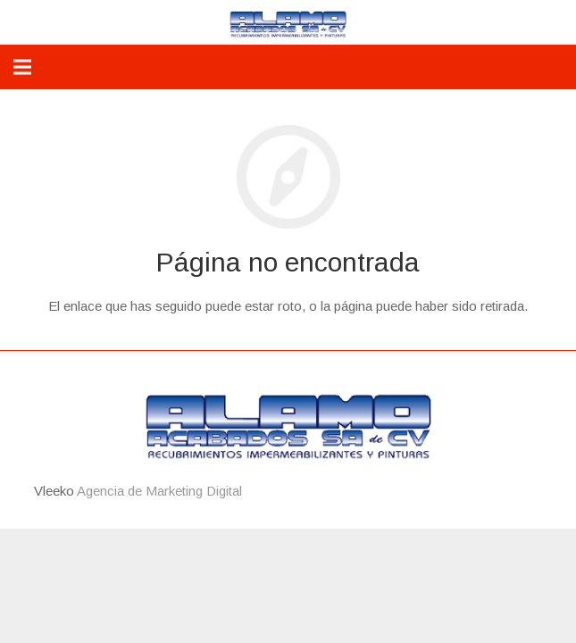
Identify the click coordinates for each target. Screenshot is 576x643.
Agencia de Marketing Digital (159, 490)
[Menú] (22, 67)
